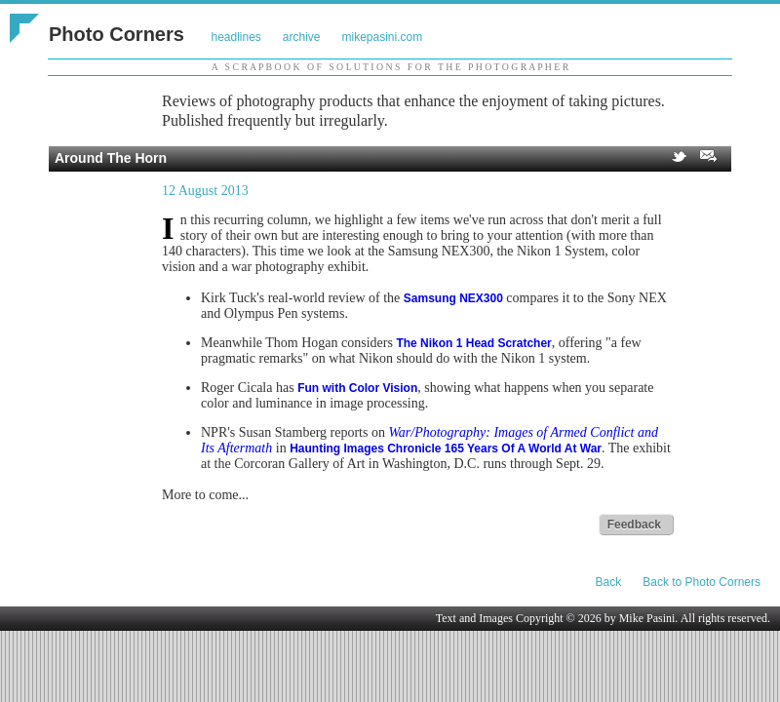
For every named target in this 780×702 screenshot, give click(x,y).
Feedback (634, 524)
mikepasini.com (382, 37)
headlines (235, 37)
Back (609, 582)
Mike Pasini (647, 618)
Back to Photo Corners (701, 582)
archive (302, 37)
